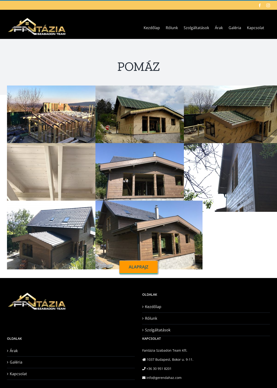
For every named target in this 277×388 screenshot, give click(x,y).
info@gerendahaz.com (163, 377)
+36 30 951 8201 (158, 368)
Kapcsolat (18, 373)
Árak (14, 350)
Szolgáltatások (157, 330)
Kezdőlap (153, 306)
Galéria (16, 362)
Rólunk (151, 318)
